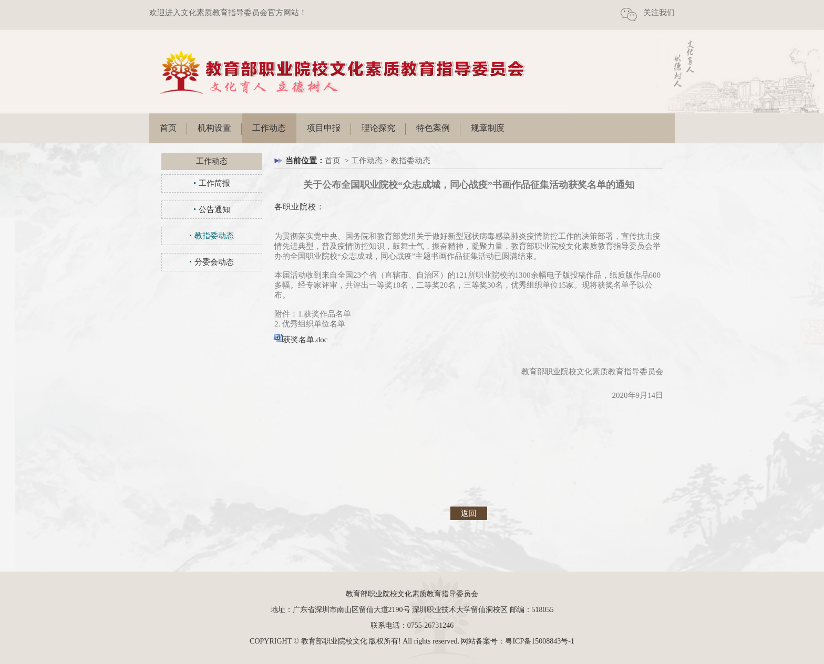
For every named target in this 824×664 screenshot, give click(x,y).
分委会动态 (214, 262)
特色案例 (433, 127)
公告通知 (214, 209)
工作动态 (269, 127)
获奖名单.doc (305, 339)
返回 (469, 513)
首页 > (338, 160)
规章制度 (487, 127)
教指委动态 (214, 235)
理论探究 (378, 127)
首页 (168, 127)
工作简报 (214, 183)
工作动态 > (371, 160)
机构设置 (214, 127)
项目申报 (324, 127)
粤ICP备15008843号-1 (539, 641)
